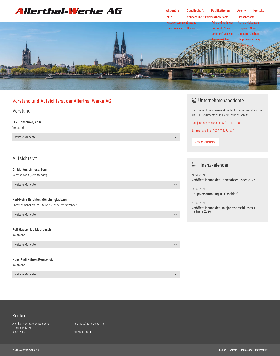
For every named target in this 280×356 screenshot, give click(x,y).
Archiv (241, 11)
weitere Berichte (206, 142)
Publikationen (220, 11)
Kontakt (258, 11)
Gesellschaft (195, 11)
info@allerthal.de (82, 332)
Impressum (246, 349)
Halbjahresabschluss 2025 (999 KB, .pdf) (217, 123)
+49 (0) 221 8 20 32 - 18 (91, 323)
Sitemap (222, 349)
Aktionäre (172, 11)
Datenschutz (261, 349)
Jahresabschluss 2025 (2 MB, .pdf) (213, 130)
